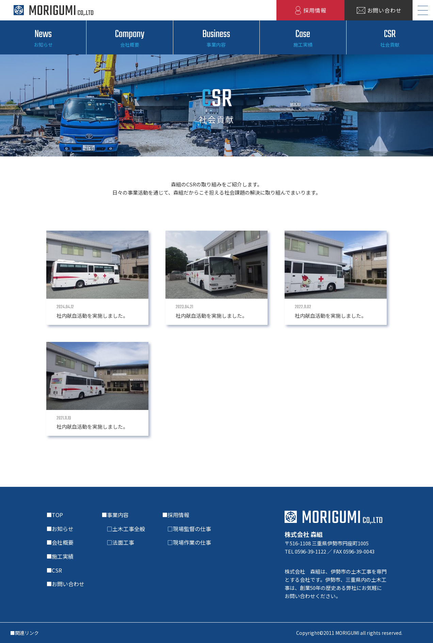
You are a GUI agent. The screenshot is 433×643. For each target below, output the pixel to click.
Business (216, 38)
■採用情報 (175, 515)
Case (303, 38)
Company (129, 38)
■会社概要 (60, 542)
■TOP (54, 515)
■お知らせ (60, 529)
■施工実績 (60, 556)
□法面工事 (117, 542)
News (43, 38)
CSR (390, 38)
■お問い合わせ (65, 584)
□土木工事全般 (123, 529)
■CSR (54, 570)
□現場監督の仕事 (186, 529)
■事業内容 (115, 515)
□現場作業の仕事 (186, 542)
